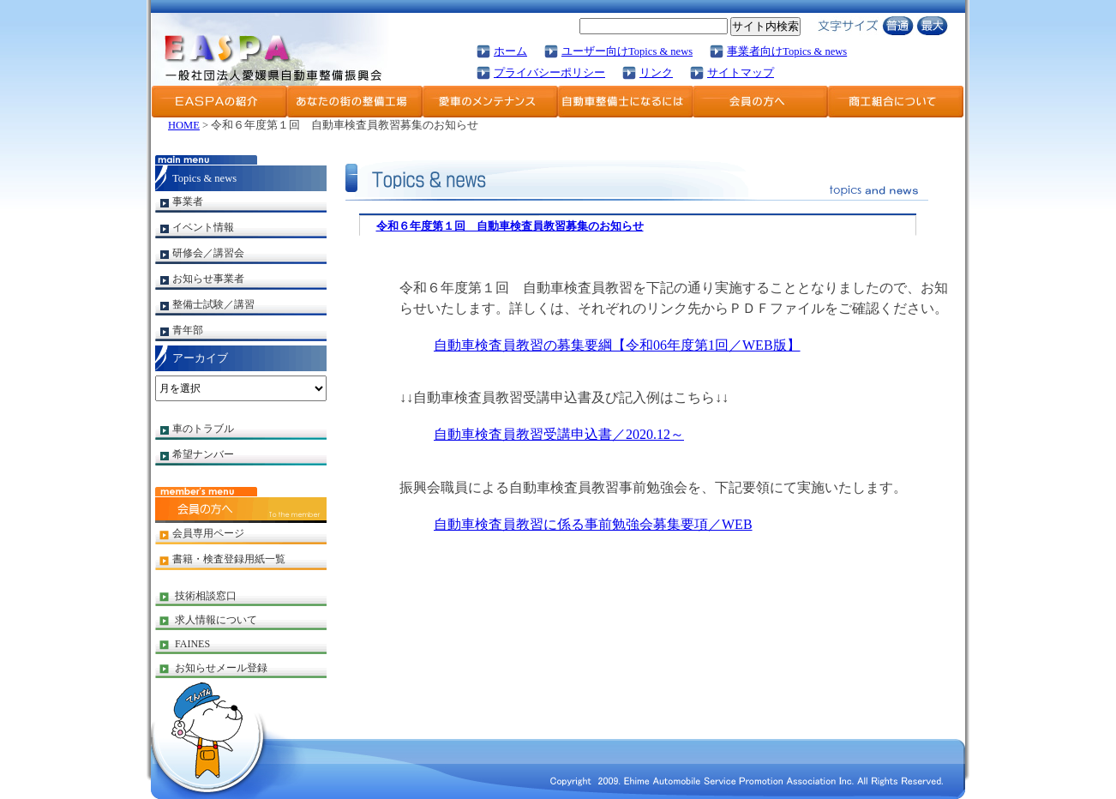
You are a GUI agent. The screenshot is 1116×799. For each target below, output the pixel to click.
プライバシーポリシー (549, 73)
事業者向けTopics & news (787, 51)
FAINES (192, 644)
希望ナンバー (203, 454)
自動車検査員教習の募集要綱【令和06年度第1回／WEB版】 (617, 345)
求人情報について (216, 620)
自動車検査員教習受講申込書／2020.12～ (559, 434)
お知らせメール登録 (221, 668)
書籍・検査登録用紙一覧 (228, 559)
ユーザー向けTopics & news (627, 51)
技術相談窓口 (206, 596)
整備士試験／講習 (213, 304)
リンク (656, 73)
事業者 (187, 201)
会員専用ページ (208, 533)
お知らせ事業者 (208, 279)
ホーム (510, 51)
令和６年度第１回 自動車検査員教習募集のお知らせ (510, 226)
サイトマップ (740, 73)
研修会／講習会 (208, 253)
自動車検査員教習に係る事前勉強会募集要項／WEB (593, 524)
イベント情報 (203, 227)
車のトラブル (203, 429)
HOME (184, 125)
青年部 (187, 330)
